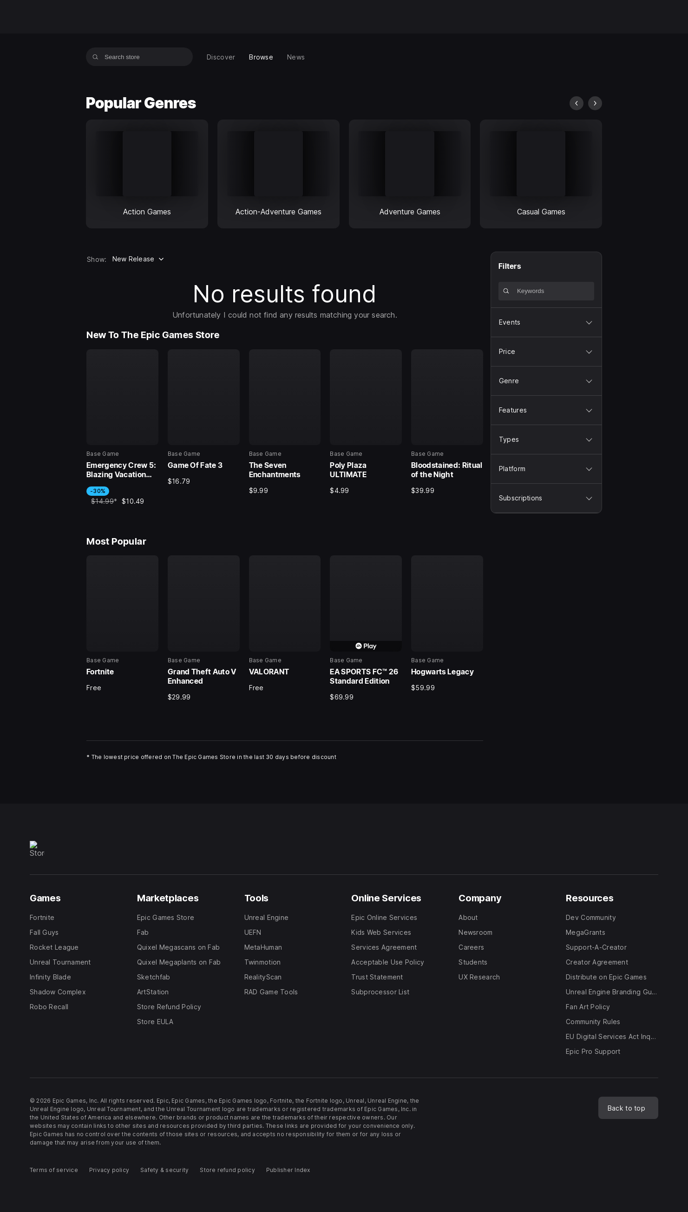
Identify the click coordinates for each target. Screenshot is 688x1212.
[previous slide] (576, 103)
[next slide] (595, 103)
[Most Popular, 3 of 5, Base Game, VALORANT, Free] (285, 623)
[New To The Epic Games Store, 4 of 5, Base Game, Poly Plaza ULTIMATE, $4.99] (366, 422)
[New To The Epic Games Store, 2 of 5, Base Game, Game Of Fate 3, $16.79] (204, 417)
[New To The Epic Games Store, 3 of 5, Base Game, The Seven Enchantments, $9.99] (285, 422)
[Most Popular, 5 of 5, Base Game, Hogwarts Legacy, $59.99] (447, 623)
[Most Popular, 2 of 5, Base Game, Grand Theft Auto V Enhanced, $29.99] (204, 628)
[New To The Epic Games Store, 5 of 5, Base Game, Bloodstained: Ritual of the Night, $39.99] (447, 422)
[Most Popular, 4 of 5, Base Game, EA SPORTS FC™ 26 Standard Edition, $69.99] (366, 628)
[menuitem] (221, 57)
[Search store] (95, 56)
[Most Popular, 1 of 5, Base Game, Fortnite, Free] (122, 623)
